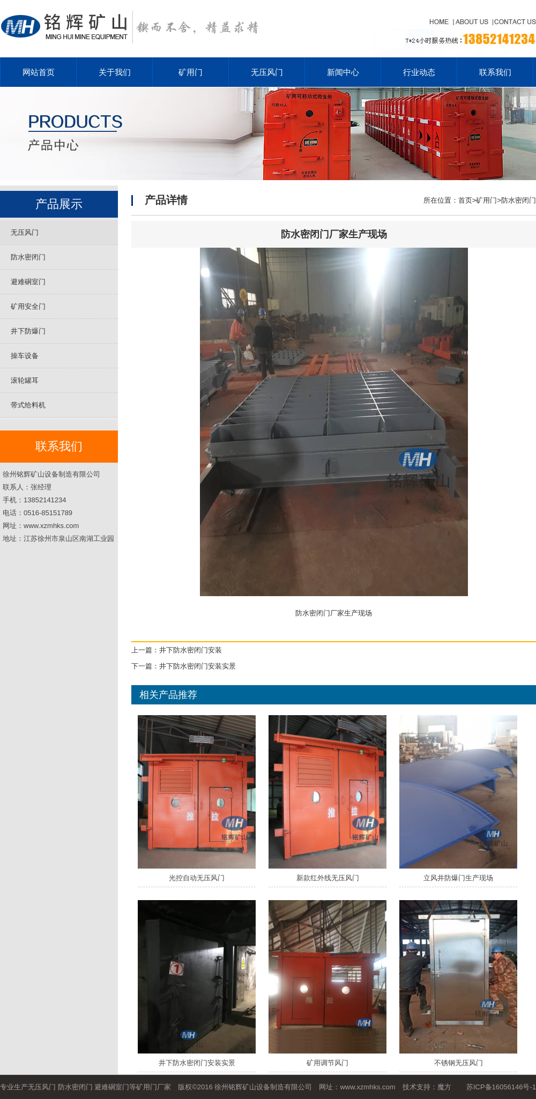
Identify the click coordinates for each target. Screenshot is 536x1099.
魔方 (444, 1087)
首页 (465, 200)
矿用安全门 (28, 306)
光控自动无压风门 (197, 878)
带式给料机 (28, 405)
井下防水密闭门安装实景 (197, 666)
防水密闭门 (28, 257)
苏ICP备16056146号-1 (501, 1087)
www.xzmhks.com (367, 1087)
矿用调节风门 (327, 1063)
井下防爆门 (28, 331)
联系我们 (495, 72)
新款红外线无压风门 (327, 878)
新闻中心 (343, 72)
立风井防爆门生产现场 (458, 878)
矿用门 (190, 72)
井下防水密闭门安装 (190, 650)
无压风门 (267, 72)
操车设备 (25, 356)
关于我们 (115, 72)
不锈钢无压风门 (458, 1063)
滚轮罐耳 (25, 380)
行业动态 (419, 72)
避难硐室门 (28, 282)
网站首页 (39, 72)
